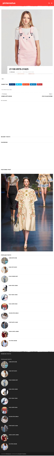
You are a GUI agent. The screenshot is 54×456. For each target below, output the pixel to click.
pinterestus (8, 3)
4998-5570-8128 (13, 258)
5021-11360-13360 (13, 295)
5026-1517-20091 (13, 267)
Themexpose (8, 454)
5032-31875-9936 (13, 304)
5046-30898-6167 (13, 276)
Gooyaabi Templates (22, 454)
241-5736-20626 (13, 341)
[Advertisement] (27, 129)
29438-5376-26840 (13, 313)
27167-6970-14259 (13, 322)
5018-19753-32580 (13, 286)
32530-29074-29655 (14, 332)
